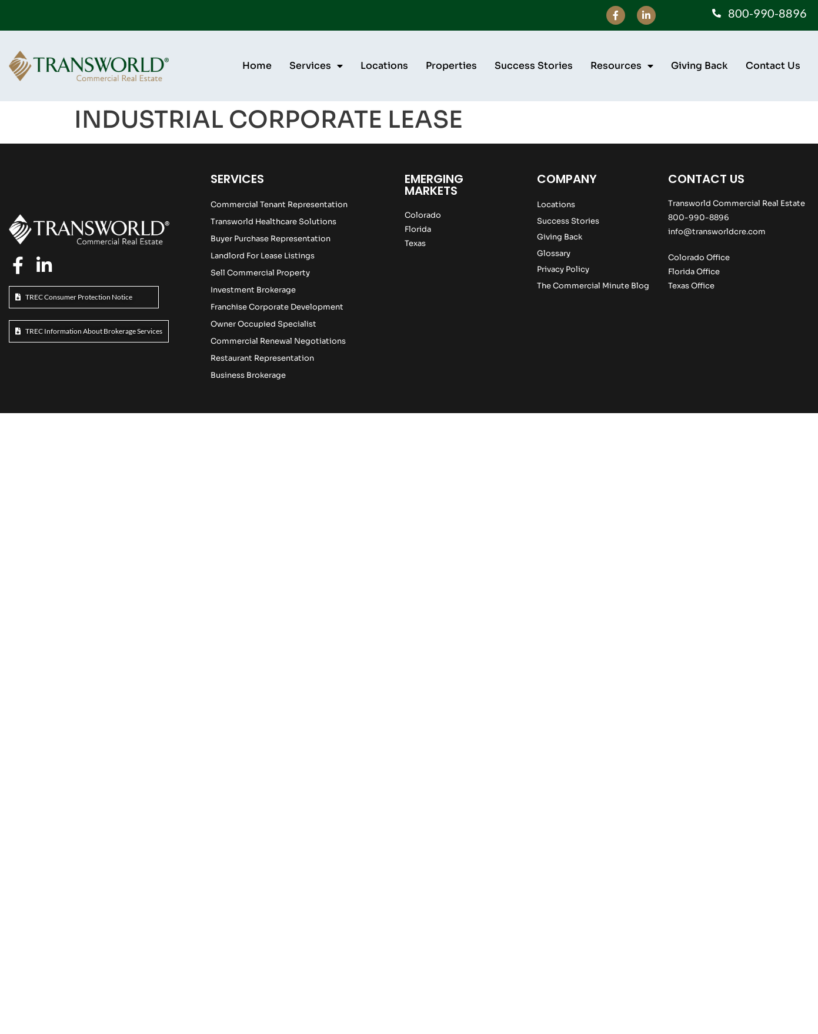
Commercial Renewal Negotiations (278, 341)
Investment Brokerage (253, 290)
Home (257, 65)
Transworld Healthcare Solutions (273, 222)
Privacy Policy (563, 269)
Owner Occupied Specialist (263, 324)
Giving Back (699, 65)
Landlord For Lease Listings (263, 256)
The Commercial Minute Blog (593, 286)
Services (316, 66)
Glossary (553, 253)
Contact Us (773, 65)
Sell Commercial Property (260, 273)
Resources (621, 66)
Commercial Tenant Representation (279, 205)
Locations (384, 65)
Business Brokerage (248, 375)
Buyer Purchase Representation (270, 239)
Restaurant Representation (262, 358)
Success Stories (534, 65)
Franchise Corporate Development (277, 307)
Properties (451, 65)
